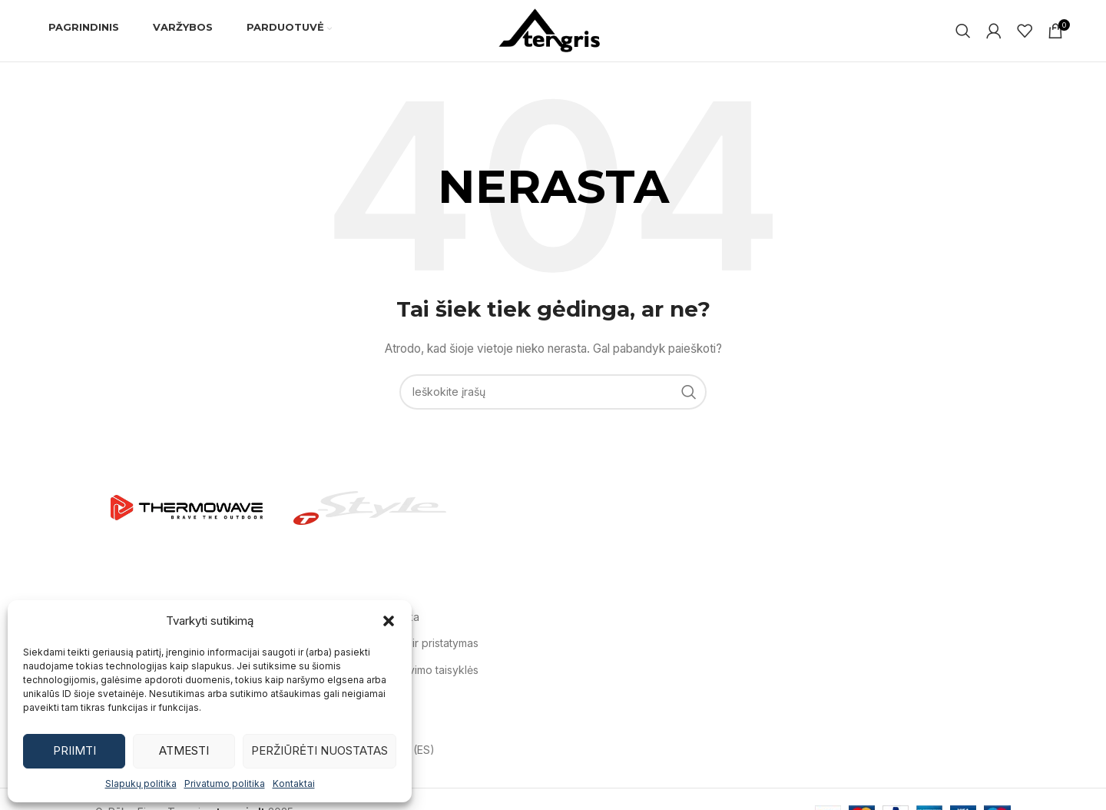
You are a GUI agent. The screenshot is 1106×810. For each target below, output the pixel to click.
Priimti (74, 750)
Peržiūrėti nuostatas (319, 750)
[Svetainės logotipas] (553, 29)
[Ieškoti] (963, 30)
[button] (388, 621)
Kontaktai (294, 783)
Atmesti (184, 750)
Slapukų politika (141, 783)
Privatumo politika (224, 783)
